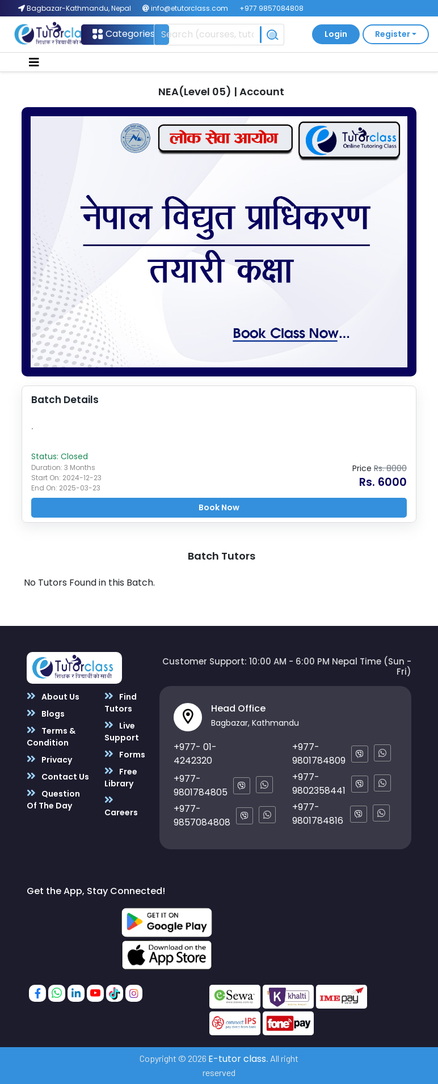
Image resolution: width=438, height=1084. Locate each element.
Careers (121, 806)
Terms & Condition (51, 736)
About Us (53, 696)
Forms (124, 754)
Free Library (120, 777)
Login (336, 34)
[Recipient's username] (207, 34)
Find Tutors (120, 702)
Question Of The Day (53, 799)
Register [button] (392, 34)
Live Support (121, 731)
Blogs (46, 713)
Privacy (49, 759)
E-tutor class (237, 1058)
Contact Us (58, 776)
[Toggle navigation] (34, 62)
